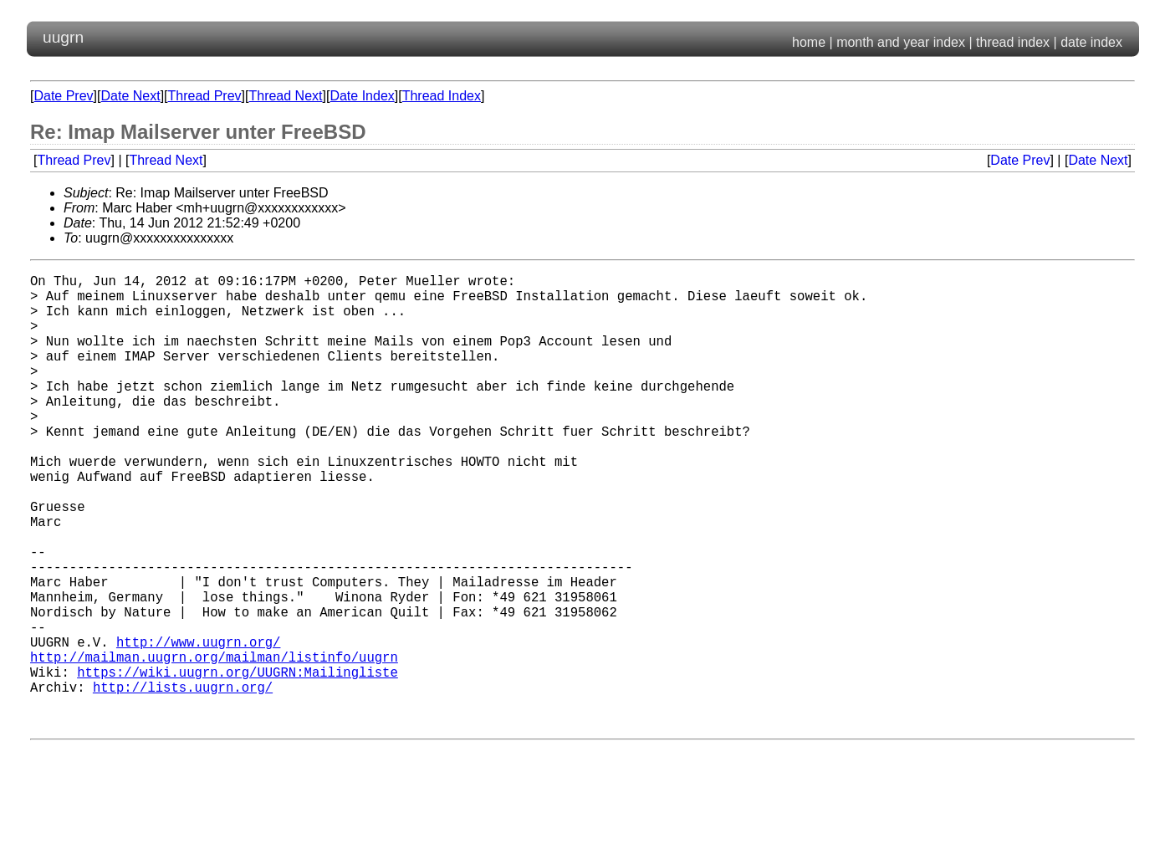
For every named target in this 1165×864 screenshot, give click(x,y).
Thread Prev (205, 96)
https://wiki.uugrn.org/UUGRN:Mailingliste (237, 762)
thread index (1013, 42)
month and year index (900, 42)
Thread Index (441, 96)
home (808, 42)
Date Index (362, 96)
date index (1091, 42)
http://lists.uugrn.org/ (183, 780)
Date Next (130, 96)
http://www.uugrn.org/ (198, 725)
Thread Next (285, 96)
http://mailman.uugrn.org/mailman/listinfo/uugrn (214, 743)
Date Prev (63, 96)
